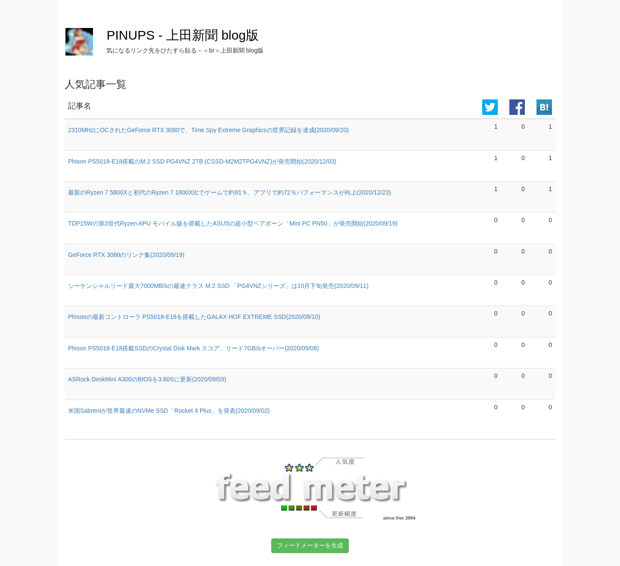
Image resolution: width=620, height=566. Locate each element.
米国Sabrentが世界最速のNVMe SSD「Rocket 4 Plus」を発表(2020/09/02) (169, 410)
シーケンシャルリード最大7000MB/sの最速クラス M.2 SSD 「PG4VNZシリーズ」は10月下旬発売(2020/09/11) (218, 285)
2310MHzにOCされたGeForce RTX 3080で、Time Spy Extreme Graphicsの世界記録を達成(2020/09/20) (208, 130)
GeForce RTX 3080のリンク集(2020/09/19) (126, 254)
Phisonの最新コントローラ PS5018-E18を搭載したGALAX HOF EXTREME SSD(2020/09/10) (194, 316)
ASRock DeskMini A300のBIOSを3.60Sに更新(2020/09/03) (147, 379)
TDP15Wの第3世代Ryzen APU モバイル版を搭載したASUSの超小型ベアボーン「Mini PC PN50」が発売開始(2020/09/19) (232, 223)
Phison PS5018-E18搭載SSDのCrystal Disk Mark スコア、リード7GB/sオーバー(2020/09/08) (193, 348)
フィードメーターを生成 (310, 545)
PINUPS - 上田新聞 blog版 (182, 35)
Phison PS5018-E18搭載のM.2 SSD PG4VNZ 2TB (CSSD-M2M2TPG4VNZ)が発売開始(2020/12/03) (202, 161)
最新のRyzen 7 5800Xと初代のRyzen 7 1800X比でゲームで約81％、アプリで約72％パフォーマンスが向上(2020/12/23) (229, 192)
